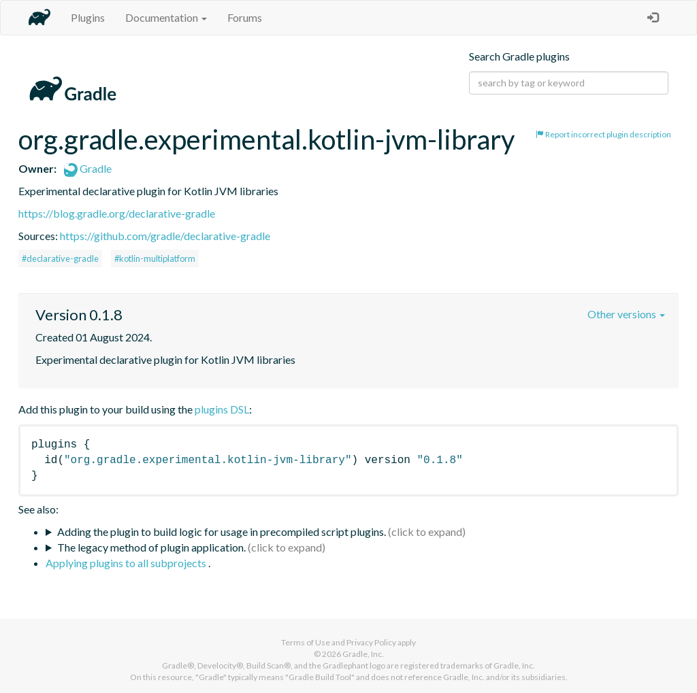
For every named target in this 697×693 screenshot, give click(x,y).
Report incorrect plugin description (603, 134)
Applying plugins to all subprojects (127, 562)
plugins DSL (222, 409)
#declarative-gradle (60, 258)
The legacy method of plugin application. (151, 547)
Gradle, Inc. (363, 654)
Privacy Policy (371, 642)
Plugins (88, 17)
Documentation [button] (166, 17)
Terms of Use (305, 642)
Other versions (626, 313)
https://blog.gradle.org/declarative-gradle (116, 213)
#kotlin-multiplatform (154, 258)
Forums (244, 17)
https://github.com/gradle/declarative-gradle (165, 235)
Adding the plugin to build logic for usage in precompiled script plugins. (221, 531)
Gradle (88, 168)
